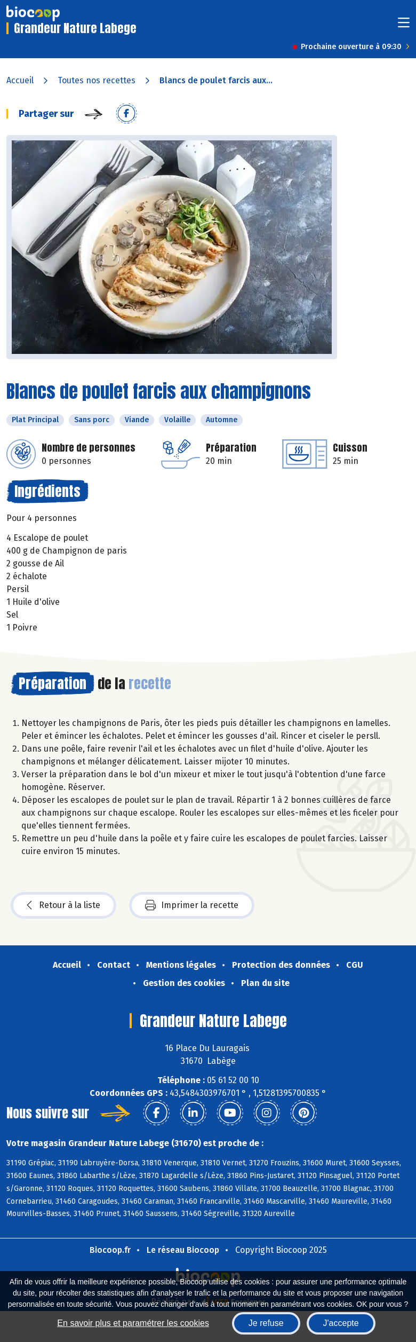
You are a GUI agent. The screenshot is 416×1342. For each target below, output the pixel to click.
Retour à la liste (63, 905)
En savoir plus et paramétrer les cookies (133, 1323)
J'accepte (341, 1323)
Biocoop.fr (110, 1250)
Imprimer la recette (191, 905)
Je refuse (266, 1323)
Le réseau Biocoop (183, 1250)
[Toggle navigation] (404, 26)
